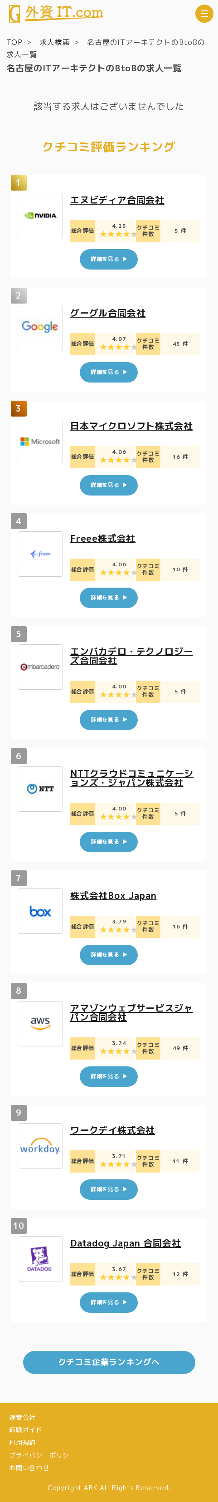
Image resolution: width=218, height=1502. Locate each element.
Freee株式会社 (103, 538)
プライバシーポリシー (42, 1455)
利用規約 (22, 1442)
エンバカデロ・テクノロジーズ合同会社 (131, 656)
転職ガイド (26, 1429)
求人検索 (54, 42)
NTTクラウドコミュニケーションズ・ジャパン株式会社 (132, 778)
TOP (14, 42)
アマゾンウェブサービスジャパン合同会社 (131, 1013)
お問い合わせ (29, 1467)
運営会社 (22, 1417)
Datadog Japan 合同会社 (125, 1243)
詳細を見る (105, 259)
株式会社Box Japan (113, 895)
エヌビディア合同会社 (117, 199)
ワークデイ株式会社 (112, 1130)
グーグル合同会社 (107, 312)
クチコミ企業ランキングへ (109, 1362)
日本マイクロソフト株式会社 (131, 425)
